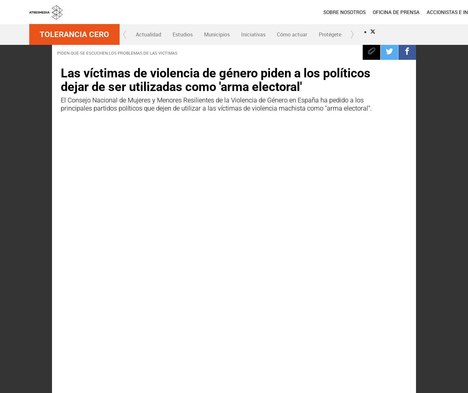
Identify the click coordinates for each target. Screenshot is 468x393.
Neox (236, 348)
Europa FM (349, 348)
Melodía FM (372, 348)
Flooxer (427, 348)
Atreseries (304, 348)
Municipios (217, 34)
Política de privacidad (294, 376)
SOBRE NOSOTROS (290, 12)
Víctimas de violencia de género (98, 314)
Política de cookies (332, 376)
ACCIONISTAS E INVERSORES (405, 12)
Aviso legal (263, 376)
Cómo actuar (292, 34)
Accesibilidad (317, 384)
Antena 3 (191, 348)
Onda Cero (327, 348)
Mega (282, 348)
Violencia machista (258, 314)
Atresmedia (52, 348)
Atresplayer (400, 348)
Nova (259, 348)
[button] (125, 34)
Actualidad (148, 34)
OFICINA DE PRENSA (341, 12)
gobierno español (207, 314)
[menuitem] (290, 12)
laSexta (214, 348)
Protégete (330, 34)
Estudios (183, 34)
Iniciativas (253, 34)
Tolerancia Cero (74, 34)
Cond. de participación (371, 376)
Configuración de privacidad (278, 384)
